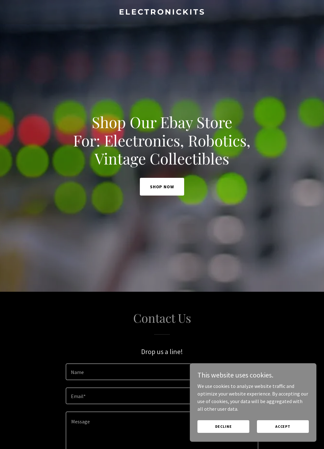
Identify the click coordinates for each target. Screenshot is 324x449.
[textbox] (162, 372)
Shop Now (162, 187)
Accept (282, 426)
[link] (162, 12)
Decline (223, 426)
